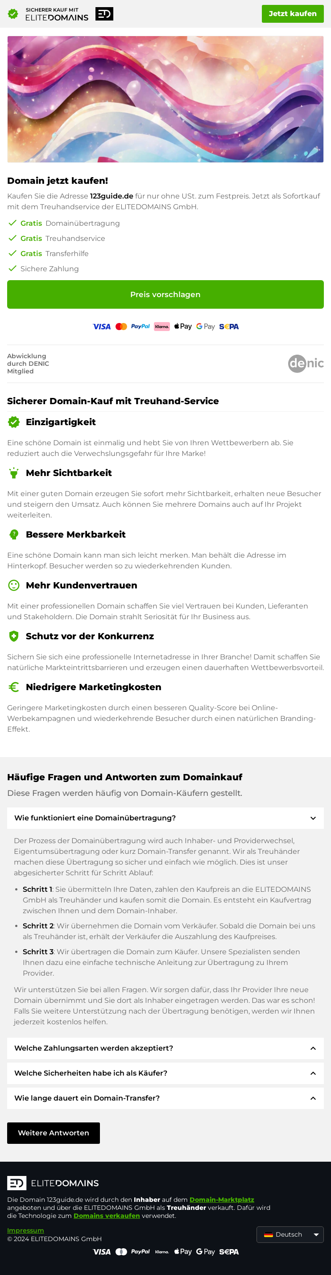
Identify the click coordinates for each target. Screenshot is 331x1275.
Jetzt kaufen (293, 13)
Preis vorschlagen (165, 294)
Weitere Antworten (53, 1133)
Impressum (25, 1230)
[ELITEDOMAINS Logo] (141, 1184)
